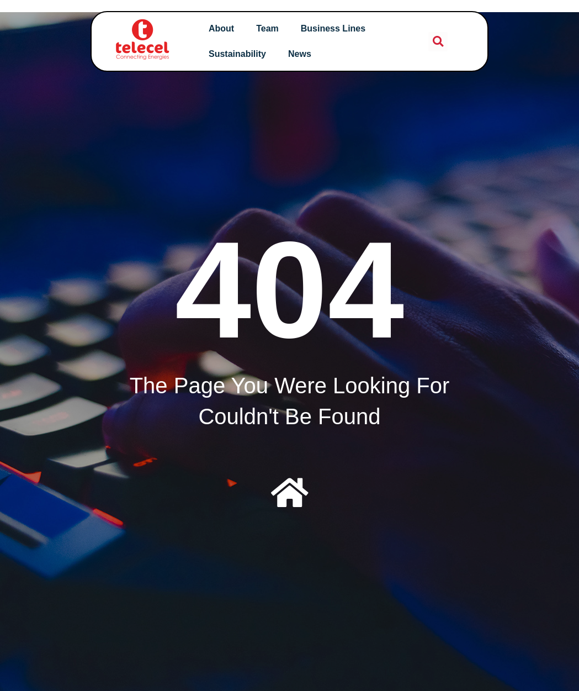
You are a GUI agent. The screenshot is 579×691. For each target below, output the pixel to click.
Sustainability (241, 54)
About (225, 28)
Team (272, 28)
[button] (432, 41)
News (304, 54)
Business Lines (337, 28)
